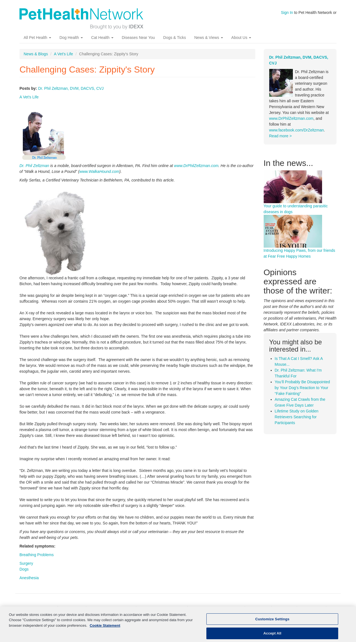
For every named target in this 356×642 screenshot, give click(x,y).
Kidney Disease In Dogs (162, 609)
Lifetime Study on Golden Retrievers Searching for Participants (296, 417)
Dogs (24, 569)
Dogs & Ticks (174, 37)
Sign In (287, 12)
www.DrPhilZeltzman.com (196, 165)
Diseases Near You (138, 37)
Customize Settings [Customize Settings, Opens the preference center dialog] (272, 622)
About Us (241, 37)
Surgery (26, 563)
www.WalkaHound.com (99, 171)
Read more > (280, 136)
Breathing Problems (36, 555)
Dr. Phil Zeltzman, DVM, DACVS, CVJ (71, 88)
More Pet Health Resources (217, 609)
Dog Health (71, 37)
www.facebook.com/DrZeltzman (296, 130)
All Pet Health (37, 37)
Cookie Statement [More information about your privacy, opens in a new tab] (105, 628)
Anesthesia (29, 578)
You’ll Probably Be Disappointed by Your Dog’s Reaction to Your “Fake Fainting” (302, 388)
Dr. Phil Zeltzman (34, 165)
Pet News (258, 609)
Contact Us (312, 609)
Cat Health (102, 37)
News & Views (208, 37)
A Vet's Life (63, 54)
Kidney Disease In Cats (111, 609)
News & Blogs (36, 54)
